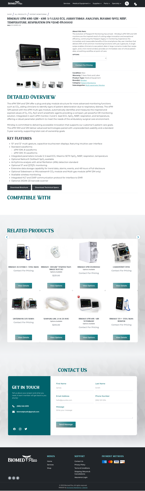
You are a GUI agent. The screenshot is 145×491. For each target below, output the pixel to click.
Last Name (100, 384)
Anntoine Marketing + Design (77, 488)
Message (60, 407)
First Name (61, 384)
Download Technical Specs (48, 187)
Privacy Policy (80, 465)
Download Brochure (19, 187)
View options (56, 286)
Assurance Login (81, 478)
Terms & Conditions (82, 468)
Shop (9, 14)
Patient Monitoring (38, 14)
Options (75, 54)
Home (49, 462)
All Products (21, 14)
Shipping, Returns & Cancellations (82, 473)
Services (67, 3)
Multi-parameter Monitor (95, 85)
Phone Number (102, 396)
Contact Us (79, 462)
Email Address (62, 396)
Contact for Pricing (85, 65)
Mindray (83, 80)
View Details (23, 286)
